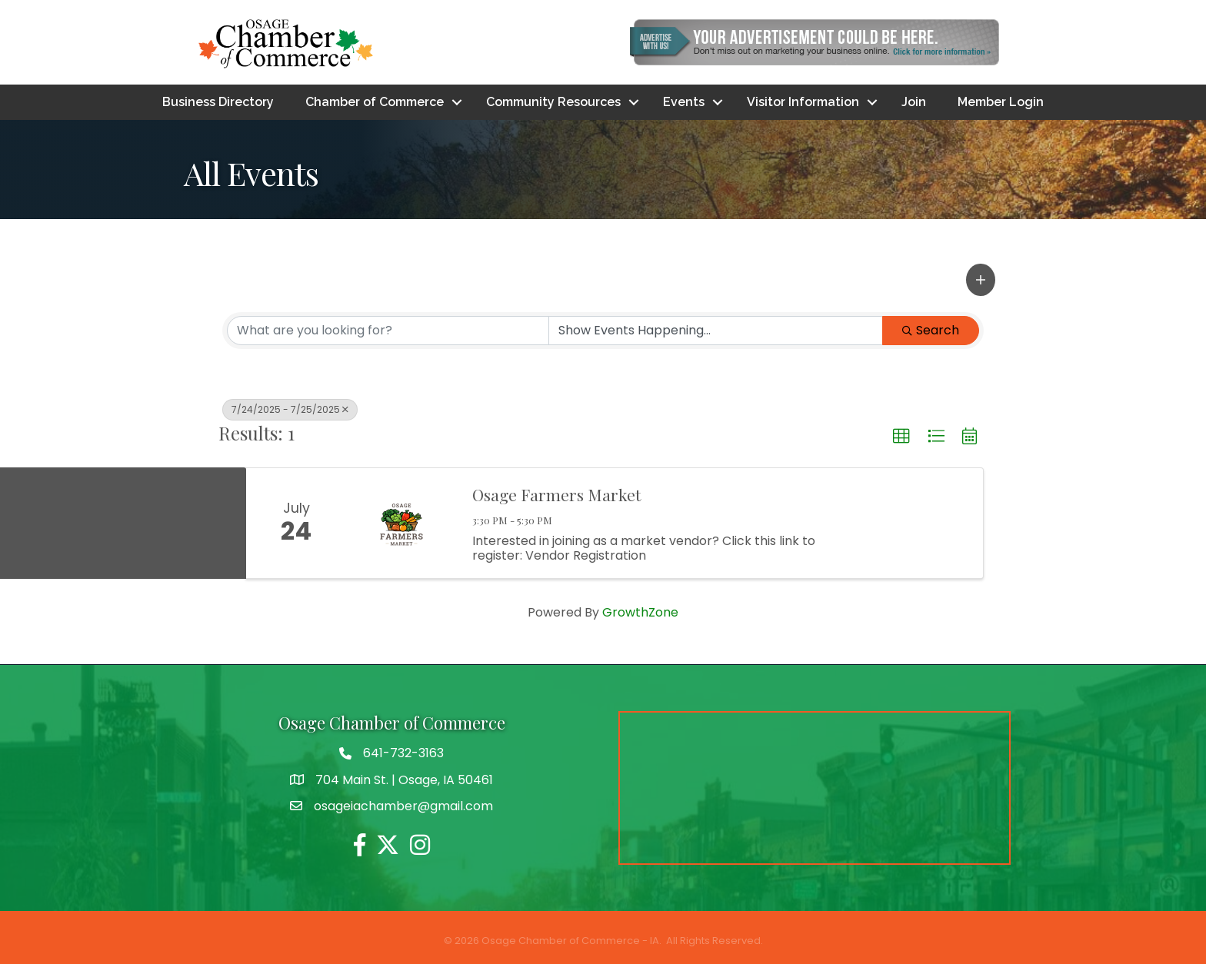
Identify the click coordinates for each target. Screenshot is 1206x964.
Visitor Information (803, 102)
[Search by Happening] (715, 330)
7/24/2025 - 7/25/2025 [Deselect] (290, 409)
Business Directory (218, 102)
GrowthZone (640, 612)
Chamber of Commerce (374, 102)
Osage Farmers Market (556, 495)
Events (684, 102)
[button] (980, 280)
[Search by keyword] (388, 330)
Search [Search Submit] (930, 330)
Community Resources (553, 102)
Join (913, 102)
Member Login (1001, 102)
